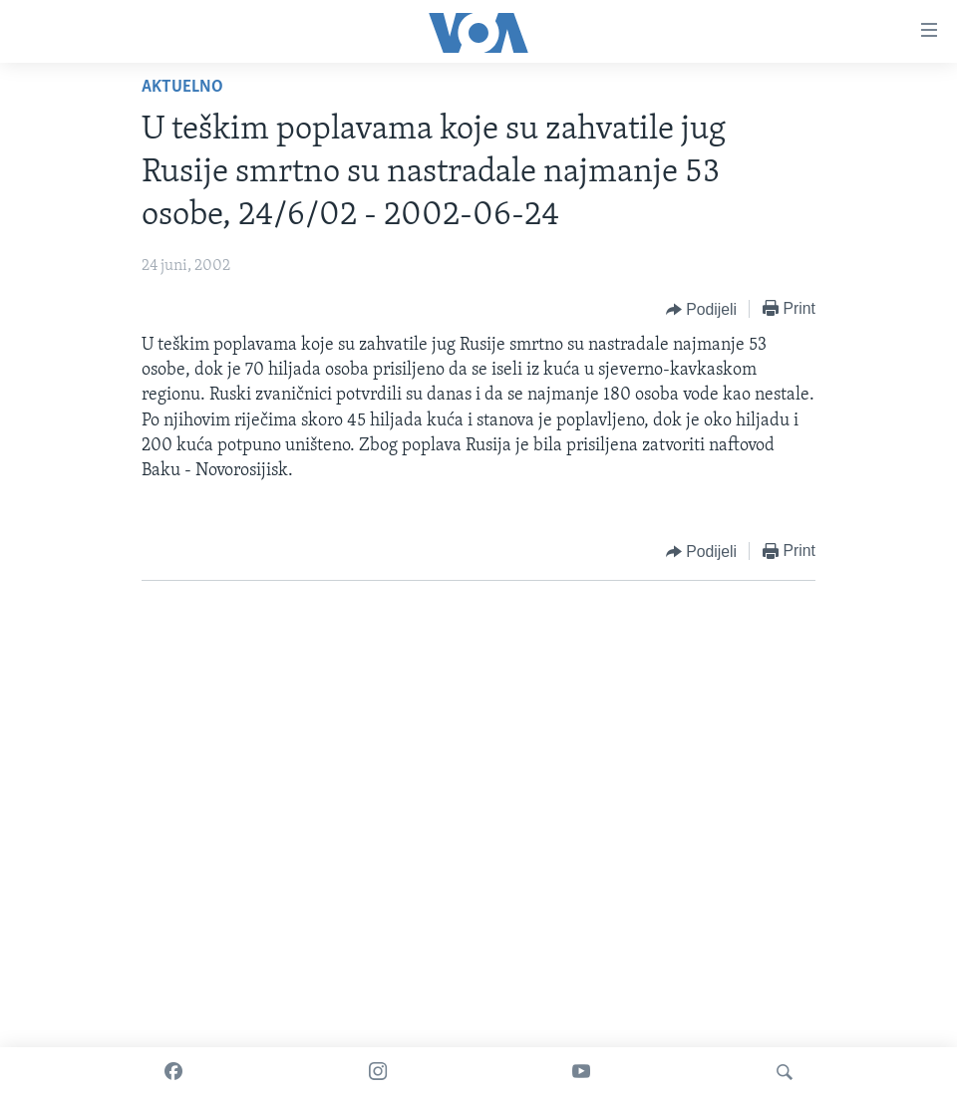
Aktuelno (182, 87)
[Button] (701, 310)
